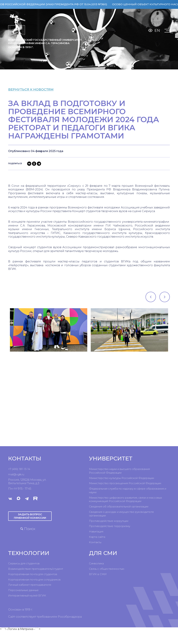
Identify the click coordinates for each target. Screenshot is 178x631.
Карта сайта (97, 537)
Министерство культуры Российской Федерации (121, 478)
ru (23, 474)
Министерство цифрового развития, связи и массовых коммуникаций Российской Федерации (125, 499)
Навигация (96, 531)
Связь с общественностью (106, 568)
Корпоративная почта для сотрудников (34, 579)
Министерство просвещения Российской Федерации (125, 483)
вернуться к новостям (35, 89)
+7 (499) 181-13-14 (19, 469)
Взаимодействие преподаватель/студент (35, 568)
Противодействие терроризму (109, 526)
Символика (96, 563)
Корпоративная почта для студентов (32, 574)
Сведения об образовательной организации (118, 506)
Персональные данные (23, 590)
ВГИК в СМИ (98, 574)
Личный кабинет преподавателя (29, 584)
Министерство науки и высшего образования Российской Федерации (119, 470)
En (157, 30)
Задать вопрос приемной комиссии (30, 516)
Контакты (95, 542)
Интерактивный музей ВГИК (27, 595)
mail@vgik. (15, 474)
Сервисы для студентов (24, 563)
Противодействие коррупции (108, 521)
